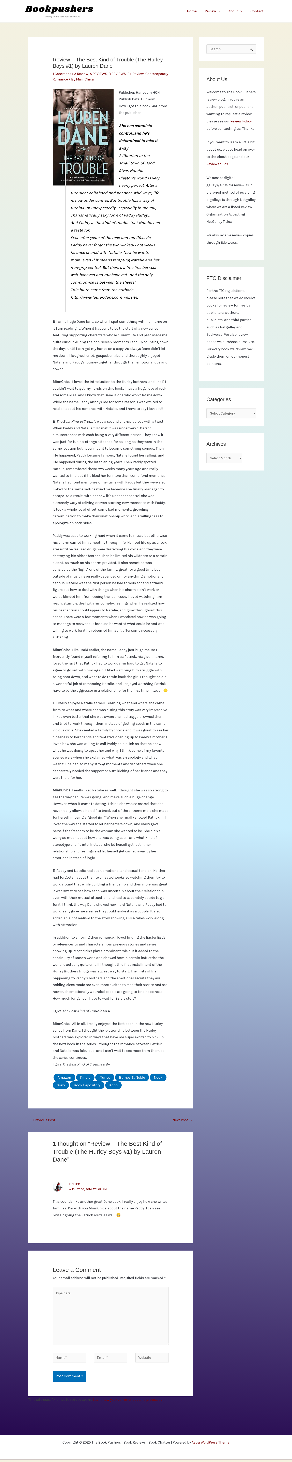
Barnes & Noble (132, 1077)
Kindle (85, 1077)
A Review (82, 74)
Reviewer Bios (217, 164)
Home (195, 11)
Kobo (113, 1085)
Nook (158, 1077)
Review (214, 11)
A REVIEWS (99, 74)
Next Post (183, 1120)
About (237, 11)
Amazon (64, 1077)
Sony (61, 1085)
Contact (257, 11)
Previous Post (42, 1120)
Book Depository (87, 1085)
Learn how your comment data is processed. (128, 1402)
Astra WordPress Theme (210, 1445)
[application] (220, 11)
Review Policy (241, 121)
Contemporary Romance (72, 79)
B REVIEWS (118, 74)
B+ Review (137, 74)
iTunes (104, 1077)
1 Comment (62, 74)
